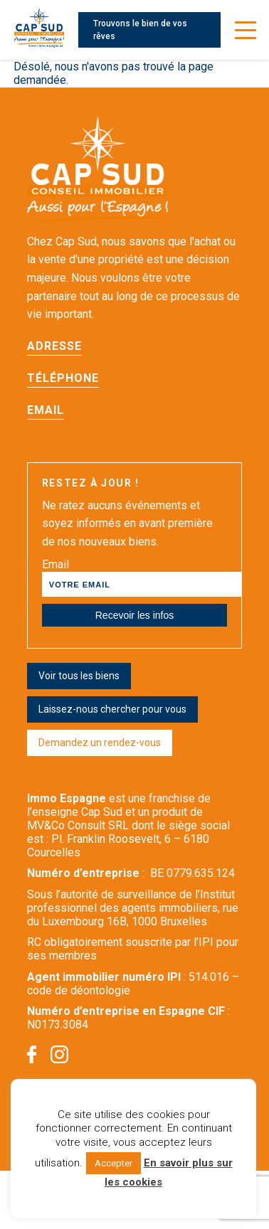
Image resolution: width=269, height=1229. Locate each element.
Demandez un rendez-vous (99, 742)
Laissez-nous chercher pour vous (112, 709)
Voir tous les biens (79, 675)
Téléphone (63, 378)
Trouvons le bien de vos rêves (140, 29)
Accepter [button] (113, 1163)
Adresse (54, 346)
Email (45, 410)
